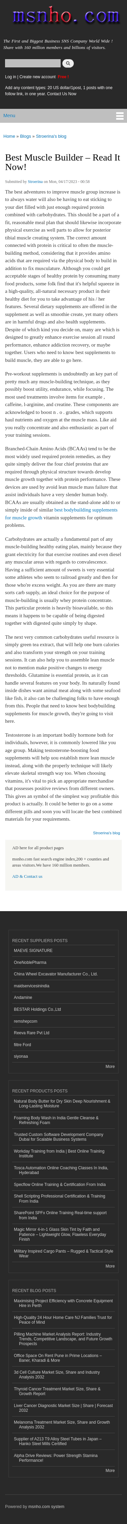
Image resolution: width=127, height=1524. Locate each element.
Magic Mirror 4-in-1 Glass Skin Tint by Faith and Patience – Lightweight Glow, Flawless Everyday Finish (60, 1234)
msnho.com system (46, 1506)
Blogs (25, 136)
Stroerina (35, 181)
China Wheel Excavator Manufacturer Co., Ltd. (56, 974)
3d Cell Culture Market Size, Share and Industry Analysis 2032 (57, 1374)
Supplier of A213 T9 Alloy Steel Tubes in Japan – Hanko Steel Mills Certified (58, 1441)
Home (9, 136)
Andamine (23, 997)
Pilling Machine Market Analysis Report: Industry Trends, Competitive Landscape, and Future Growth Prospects (63, 1339)
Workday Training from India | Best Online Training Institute (59, 1153)
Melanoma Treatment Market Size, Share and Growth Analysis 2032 (62, 1424)
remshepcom (25, 1021)
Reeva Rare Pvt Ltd (31, 1033)
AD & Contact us (27, 876)
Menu (9, 115)
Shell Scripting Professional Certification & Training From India (59, 1198)
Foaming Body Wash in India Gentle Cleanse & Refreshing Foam (56, 1120)
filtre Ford (22, 1044)
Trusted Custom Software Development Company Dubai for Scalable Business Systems (58, 1137)
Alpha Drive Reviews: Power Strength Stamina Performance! (56, 1458)
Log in (10, 76)
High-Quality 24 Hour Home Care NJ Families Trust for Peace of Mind (63, 1320)
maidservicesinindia (31, 986)
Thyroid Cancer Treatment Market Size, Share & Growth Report (57, 1391)
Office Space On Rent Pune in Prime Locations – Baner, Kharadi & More (58, 1358)
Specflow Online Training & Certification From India (60, 1184)
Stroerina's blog (51, 136)
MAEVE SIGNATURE (33, 950)
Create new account (38, 76)
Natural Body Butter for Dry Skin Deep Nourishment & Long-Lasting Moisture (62, 1103)
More (110, 1066)
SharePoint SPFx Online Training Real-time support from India (60, 1215)
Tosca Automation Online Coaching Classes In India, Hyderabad (61, 1170)
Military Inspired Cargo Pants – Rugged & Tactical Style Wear (63, 1253)
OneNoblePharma (30, 962)
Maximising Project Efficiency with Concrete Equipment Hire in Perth (63, 1303)
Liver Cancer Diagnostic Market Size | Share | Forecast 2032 (63, 1408)
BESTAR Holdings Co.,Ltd (37, 1009)
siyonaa (21, 1056)
